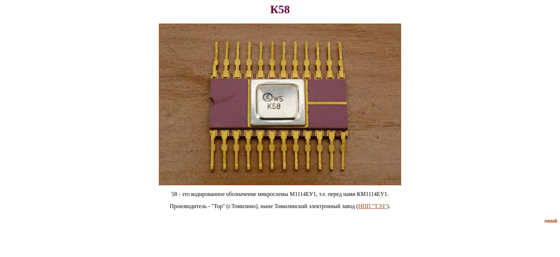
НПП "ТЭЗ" (372, 206)
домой (550, 220)
